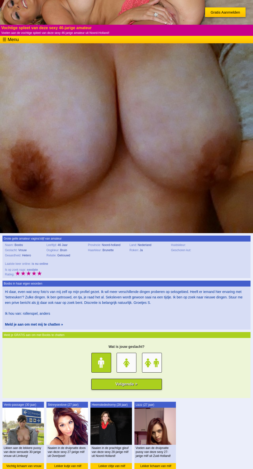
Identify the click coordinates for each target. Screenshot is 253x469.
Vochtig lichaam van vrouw (23, 466)
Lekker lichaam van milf (155, 466)
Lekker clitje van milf (111, 466)
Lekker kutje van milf (67, 466)
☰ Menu (10, 39)
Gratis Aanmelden (225, 12)
